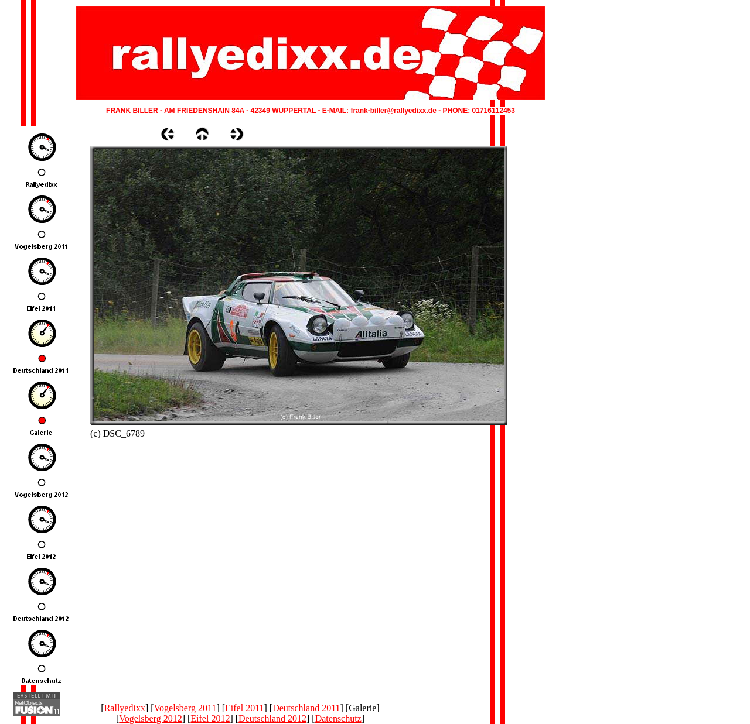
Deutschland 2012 (272, 718)
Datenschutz (338, 718)
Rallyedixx (124, 708)
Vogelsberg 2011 (185, 708)
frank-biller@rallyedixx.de (393, 111)
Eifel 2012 (210, 718)
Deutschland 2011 (306, 708)
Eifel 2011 (244, 708)
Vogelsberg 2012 (150, 718)
